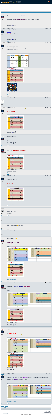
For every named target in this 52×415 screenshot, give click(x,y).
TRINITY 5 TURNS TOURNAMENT (6, 8)
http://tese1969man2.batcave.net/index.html (11, 94)
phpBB (23, 414)
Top (1, 145)
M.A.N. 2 (4, 407)
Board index (2, 407)
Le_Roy (4, 8)
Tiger (5, 8)
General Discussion (7, 407)
